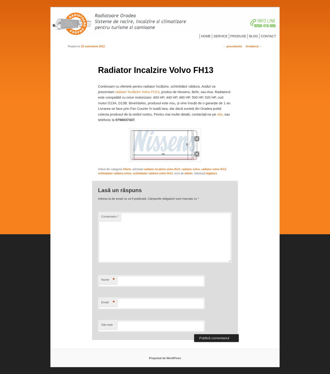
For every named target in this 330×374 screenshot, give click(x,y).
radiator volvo (191, 169)
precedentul (232, 46)
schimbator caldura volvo (114, 173)
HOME (206, 36)
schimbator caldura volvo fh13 (153, 173)
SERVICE (221, 36)
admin (188, 173)
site (219, 114)
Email (108, 302)
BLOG (253, 36)
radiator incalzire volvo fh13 (162, 169)
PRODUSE (238, 36)
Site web (107, 324)
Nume (108, 280)
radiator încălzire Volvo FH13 (137, 92)
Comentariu (110, 216)
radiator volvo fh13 (213, 169)
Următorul (253, 46)
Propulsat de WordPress (165, 358)
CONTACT (268, 36)
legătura (211, 173)
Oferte (127, 169)
